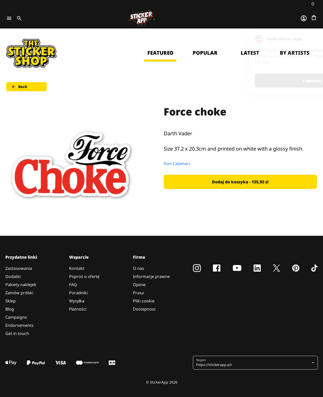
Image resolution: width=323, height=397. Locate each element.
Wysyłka (77, 301)
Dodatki (13, 276)
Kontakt (76, 268)
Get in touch (17, 333)
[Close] (307, 39)
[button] (253, 362)
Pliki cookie (144, 301)
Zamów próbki (19, 293)
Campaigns (16, 317)
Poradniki (78, 293)
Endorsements (19, 325)
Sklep (10, 301)
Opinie (139, 284)
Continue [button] (254, 80)
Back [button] (19, 86)
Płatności (78, 309)
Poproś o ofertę (84, 276)
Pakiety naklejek (20, 284)
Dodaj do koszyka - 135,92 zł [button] (240, 182)
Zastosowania (18, 268)
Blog (9, 309)
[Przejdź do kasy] (314, 17)
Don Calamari (177, 163)
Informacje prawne (151, 276)
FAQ (73, 284)
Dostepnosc (144, 309)
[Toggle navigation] (9, 18)
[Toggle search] (18, 18)
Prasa (138, 293)
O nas (138, 268)
